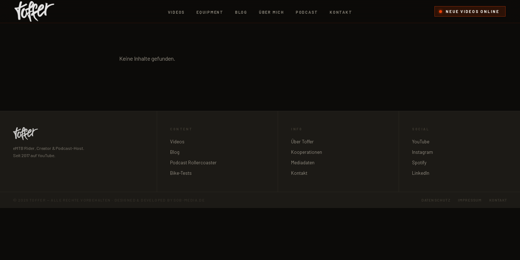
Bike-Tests (181, 173)
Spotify (419, 162)
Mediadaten (303, 162)
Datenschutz (436, 200)
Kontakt (341, 12)
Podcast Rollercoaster (193, 162)
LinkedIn (420, 173)
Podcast (307, 12)
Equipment (210, 12)
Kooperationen (306, 152)
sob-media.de (189, 200)
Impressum (470, 200)
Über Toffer (302, 141)
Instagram (422, 152)
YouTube (420, 141)
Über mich (271, 12)
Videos (176, 12)
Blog (241, 12)
